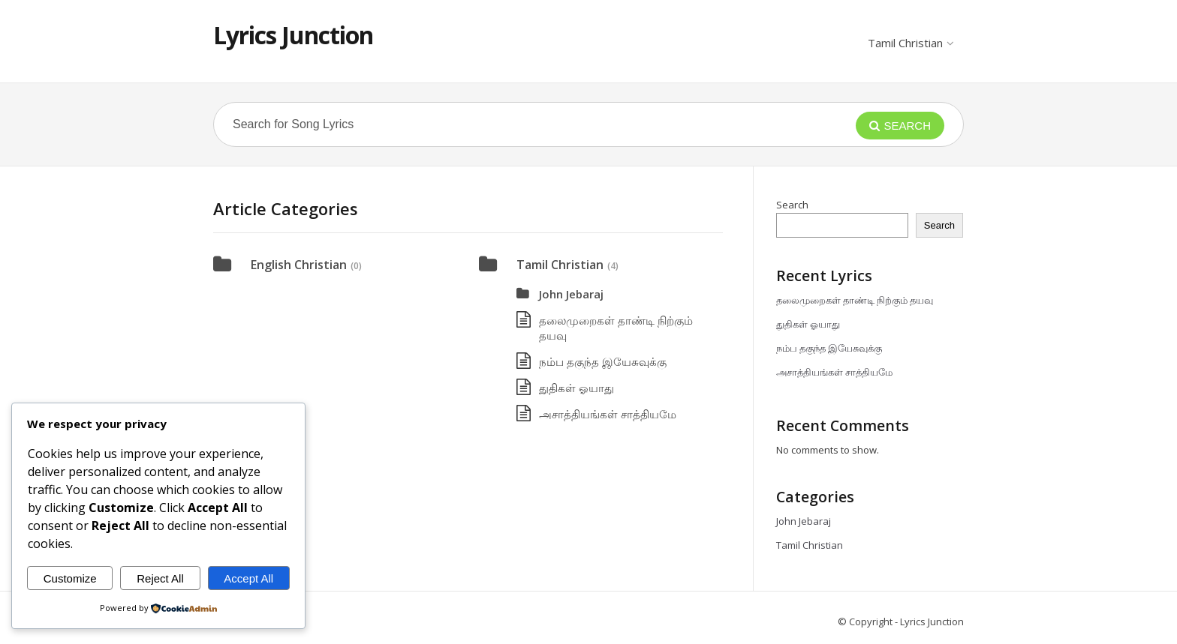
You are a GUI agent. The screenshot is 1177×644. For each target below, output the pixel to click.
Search (792, 204)
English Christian (299, 264)
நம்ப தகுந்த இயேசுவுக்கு (603, 361)
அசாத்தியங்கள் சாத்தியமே (607, 413)
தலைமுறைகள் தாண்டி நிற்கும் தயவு (854, 300)
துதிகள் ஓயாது (576, 387)
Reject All (160, 578)
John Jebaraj (571, 293)
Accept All (248, 578)
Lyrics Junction (293, 35)
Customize (70, 578)
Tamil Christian (910, 42)
